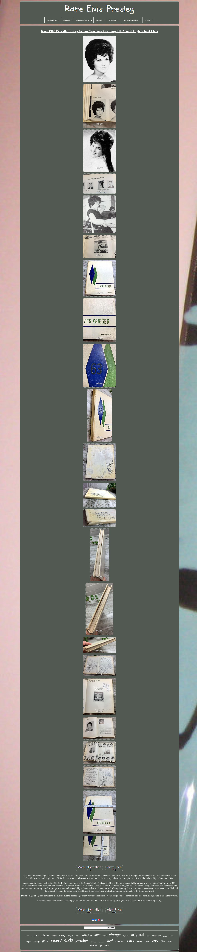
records (101, 942)
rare (131, 940)
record (56, 940)
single (70, 936)
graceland (156, 935)
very (155, 941)
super (171, 936)
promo (104, 945)
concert (120, 941)
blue (163, 941)
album (93, 945)
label (169, 941)
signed (125, 936)
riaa (147, 941)
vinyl (109, 940)
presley (82, 940)
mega (54, 935)
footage (37, 942)
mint (97, 935)
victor (139, 941)
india (77, 936)
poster (165, 936)
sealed (35, 935)
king (62, 935)
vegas (29, 941)
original (137, 934)
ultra (104, 936)
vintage (115, 934)
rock (148, 936)
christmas (93, 942)
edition (87, 935)
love (27, 936)
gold (45, 941)
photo (45, 935)
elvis (68, 940)
